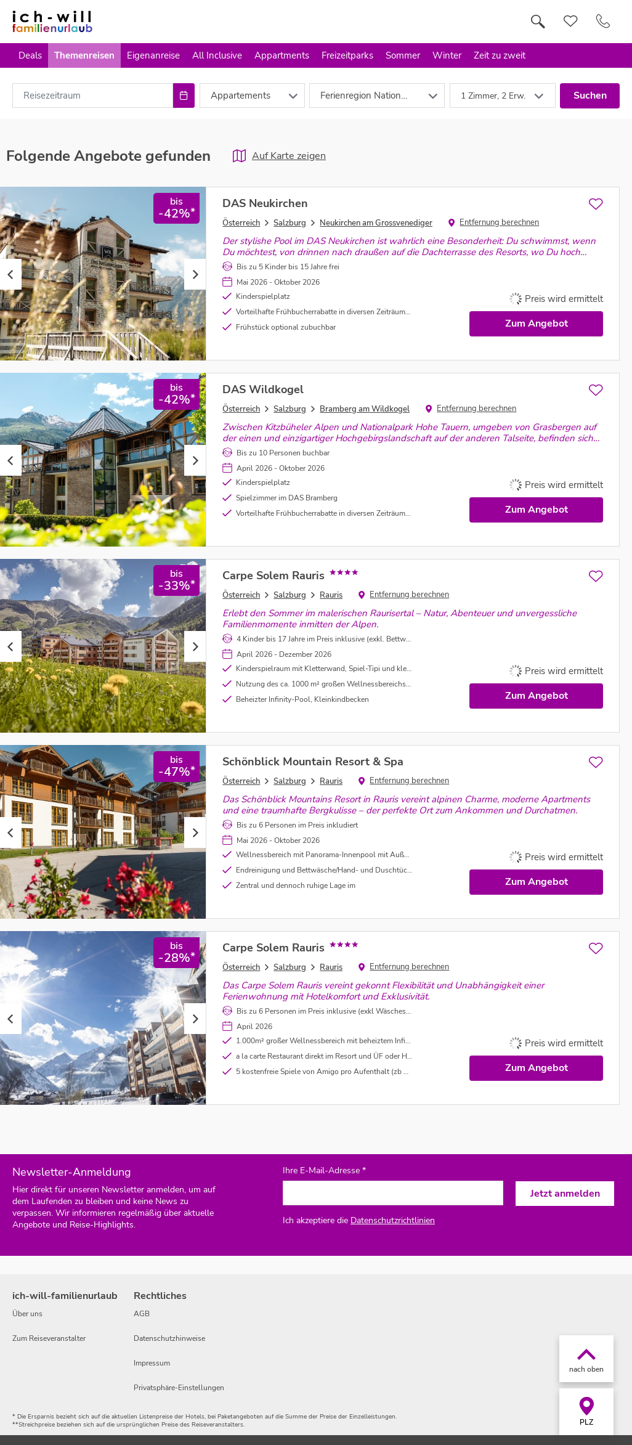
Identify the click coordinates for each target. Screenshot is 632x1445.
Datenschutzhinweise (169, 1338)
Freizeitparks (347, 55)
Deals (30, 55)
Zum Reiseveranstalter (49, 1338)
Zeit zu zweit (499, 55)
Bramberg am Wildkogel (365, 409)
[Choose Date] (184, 95)
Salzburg (289, 223)
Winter (446, 55)
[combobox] (92, 95)
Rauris (331, 595)
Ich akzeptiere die (359, 1220)
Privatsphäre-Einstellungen (179, 1388)
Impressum (152, 1363)
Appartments (281, 55)
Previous (11, 274)
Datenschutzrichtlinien (392, 1220)
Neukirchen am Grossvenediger (376, 223)
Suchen (590, 95)
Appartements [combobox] (240, 95)
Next (195, 274)
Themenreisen (84, 55)
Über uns (27, 1314)
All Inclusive (217, 55)
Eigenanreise (153, 55)
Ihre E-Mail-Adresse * (324, 1170)
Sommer (403, 55)
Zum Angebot (536, 323)
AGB (142, 1314)
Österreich (241, 223)
